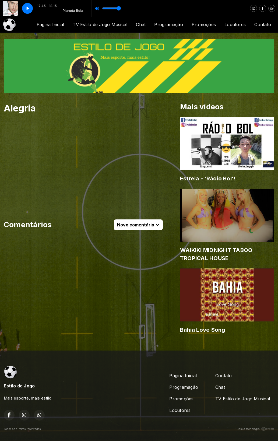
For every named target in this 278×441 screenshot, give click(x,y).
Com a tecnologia (255, 429)
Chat (141, 24)
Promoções (204, 24)
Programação (168, 24)
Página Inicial (50, 24)
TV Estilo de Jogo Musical (100, 24)
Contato (262, 24)
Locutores (235, 24)
